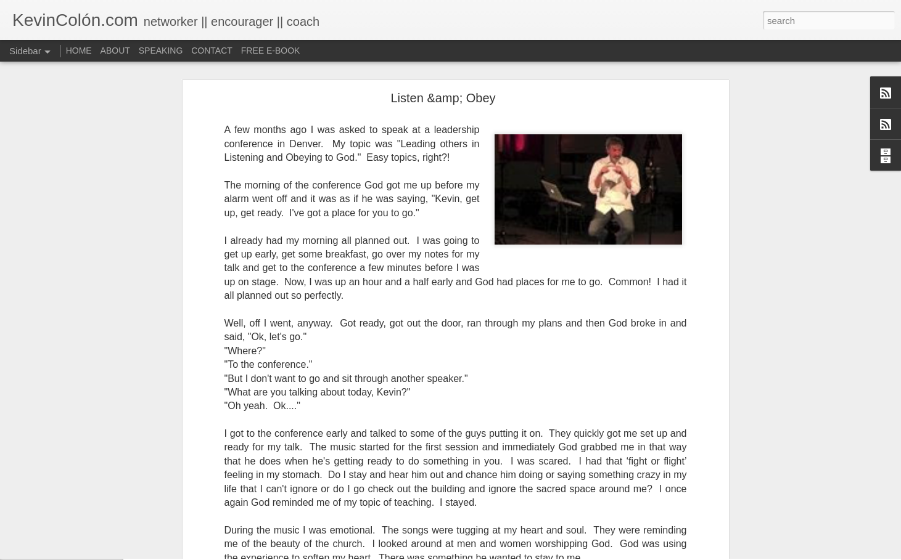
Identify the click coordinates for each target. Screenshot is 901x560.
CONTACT (211, 50)
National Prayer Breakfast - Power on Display (104, 546)
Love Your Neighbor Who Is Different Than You (106, 491)
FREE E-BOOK (270, 50)
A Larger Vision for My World (77, 518)
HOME (79, 50)
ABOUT (115, 50)
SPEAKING (161, 50)
